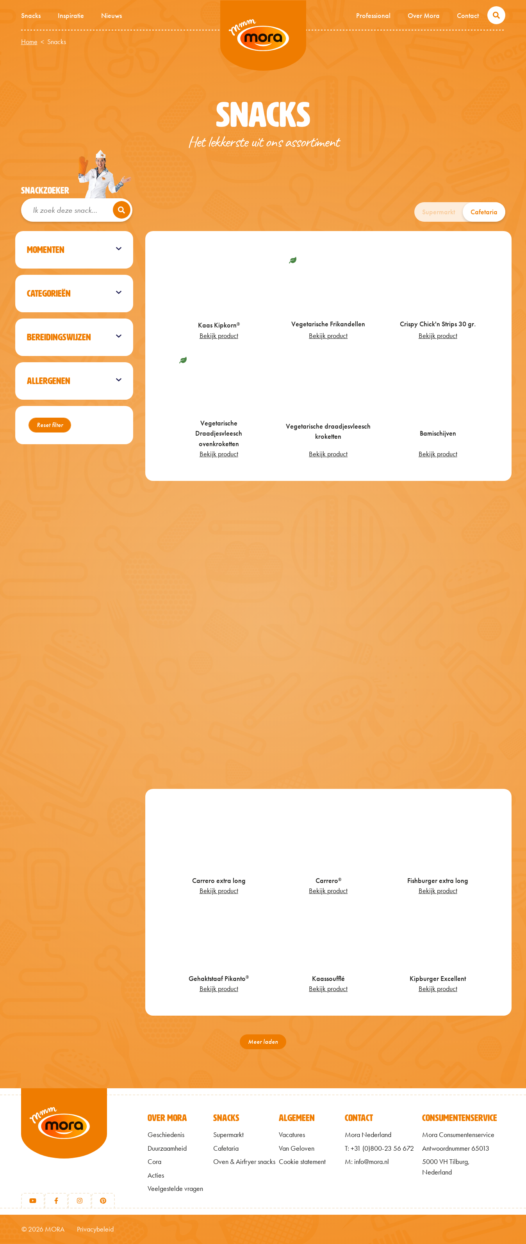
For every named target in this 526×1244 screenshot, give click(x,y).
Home (29, 41)
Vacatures (292, 1134)
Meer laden (263, 1042)
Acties (156, 1175)
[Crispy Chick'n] (328, 634)
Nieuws (111, 15)
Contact (468, 15)
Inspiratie (71, 15)
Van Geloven (296, 1148)
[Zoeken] (121, 210)
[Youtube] (32, 1201)
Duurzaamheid (167, 1148)
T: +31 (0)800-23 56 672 (379, 1148)
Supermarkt (438, 212)
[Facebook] (56, 1201)
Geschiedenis (166, 1134)
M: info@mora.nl (367, 1161)
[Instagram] (79, 1201)
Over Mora (424, 15)
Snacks (31, 15)
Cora (154, 1161)
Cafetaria (484, 212)
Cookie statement (302, 1161)
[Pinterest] (103, 1201)
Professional (373, 15)
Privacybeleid (95, 1229)
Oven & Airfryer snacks (244, 1161)
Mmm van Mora (263, 35)
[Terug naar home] (64, 1136)
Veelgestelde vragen (175, 1188)
